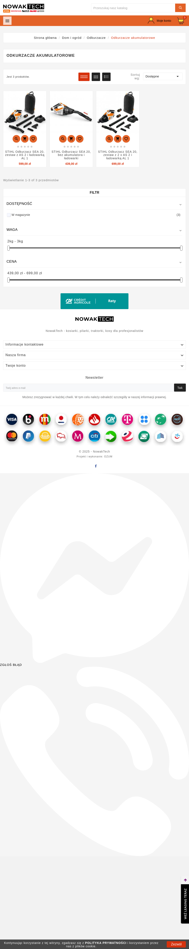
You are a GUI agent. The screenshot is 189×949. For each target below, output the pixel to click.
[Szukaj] (133, 8)
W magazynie (96, 214)
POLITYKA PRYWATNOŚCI (106, 943)
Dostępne (162, 76)
